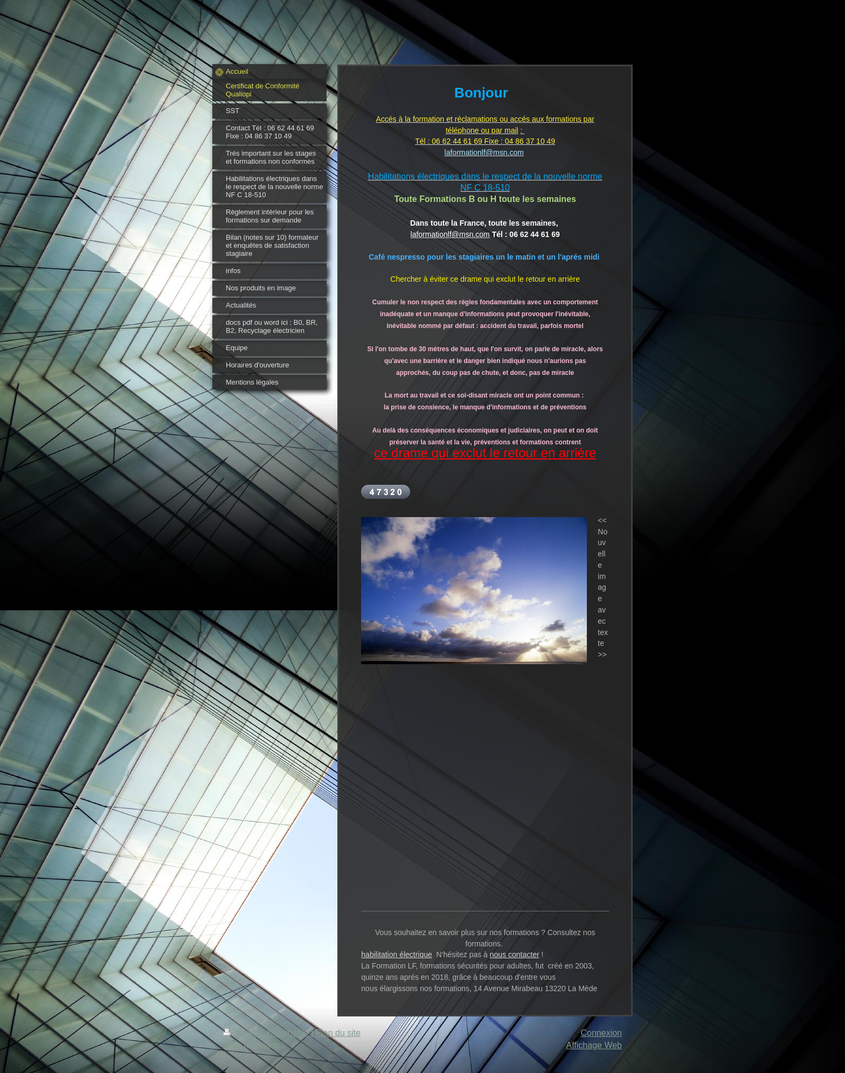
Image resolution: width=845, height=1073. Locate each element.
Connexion (601, 1032)
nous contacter (514, 954)
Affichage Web (594, 1045)
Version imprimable (267, 1032)
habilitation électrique (396, 954)
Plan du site (338, 1032)
